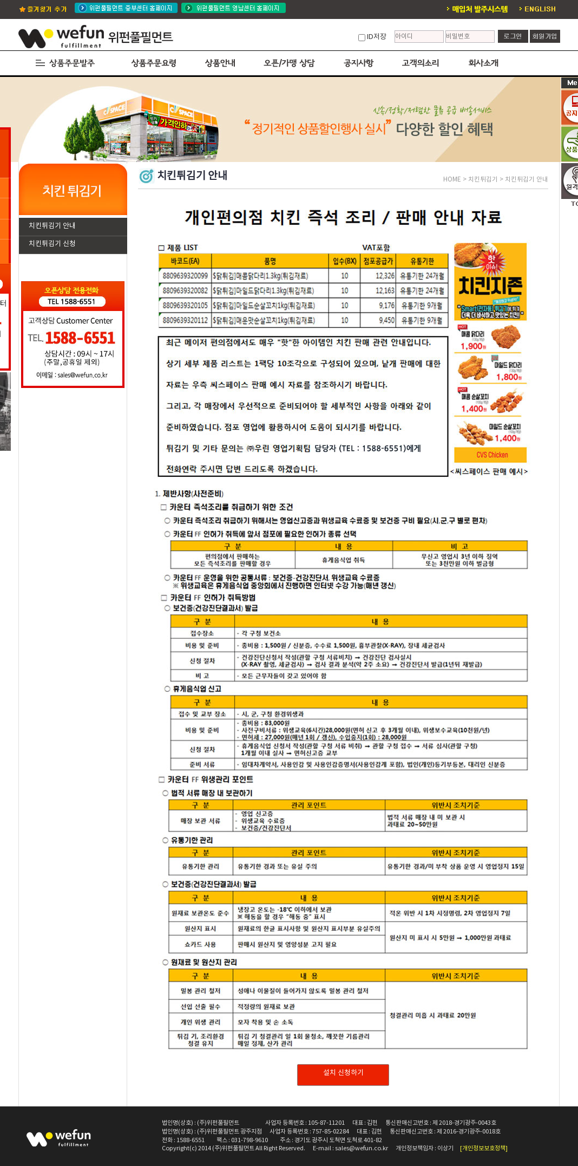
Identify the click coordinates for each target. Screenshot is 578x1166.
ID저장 (376, 37)
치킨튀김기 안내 (52, 226)
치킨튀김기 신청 (52, 244)
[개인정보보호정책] (484, 1148)
